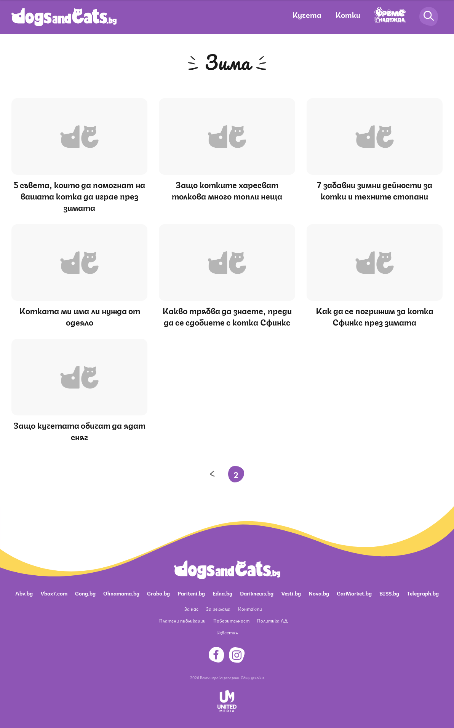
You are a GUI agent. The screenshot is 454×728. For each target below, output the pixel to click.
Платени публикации (182, 620)
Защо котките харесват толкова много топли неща (227, 189)
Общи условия (252, 677)
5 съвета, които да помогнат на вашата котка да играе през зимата (79, 195)
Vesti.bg (291, 593)
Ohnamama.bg (121, 593)
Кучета (306, 14)
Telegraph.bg (423, 593)
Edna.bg (222, 593)
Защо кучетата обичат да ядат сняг (79, 430)
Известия (227, 632)
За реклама (218, 608)
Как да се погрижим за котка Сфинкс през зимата (374, 315)
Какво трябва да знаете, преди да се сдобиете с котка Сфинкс (227, 315)
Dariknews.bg (256, 593)
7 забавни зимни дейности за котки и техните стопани (374, 189)
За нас (191, 608)
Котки (347, 14)
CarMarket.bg (354, 593)
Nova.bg (319, 593)
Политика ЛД (272, 620)
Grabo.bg (158, 593)
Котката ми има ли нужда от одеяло (79, 315)
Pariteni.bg (191, 593)
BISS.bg (389, 593)
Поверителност (231, 620)
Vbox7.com (53, 593)
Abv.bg (24, 593)
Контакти (250, 608)
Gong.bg (85, 593)
